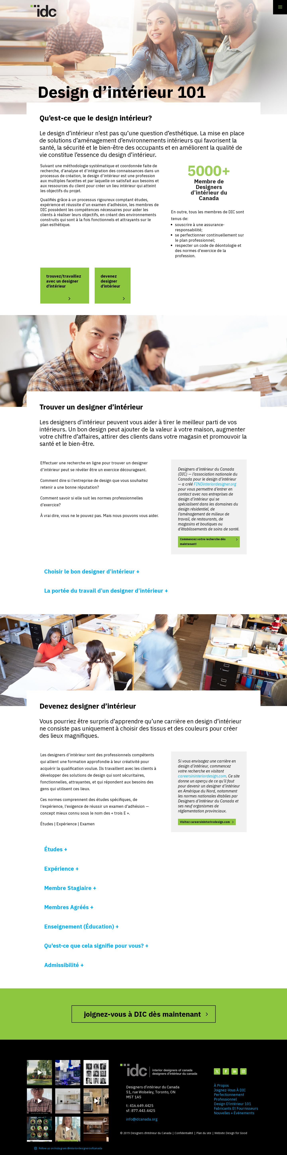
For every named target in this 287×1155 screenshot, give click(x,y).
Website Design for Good (230, 1133)
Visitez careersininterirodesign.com (205, 822)
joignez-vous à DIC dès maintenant (142, 1014)
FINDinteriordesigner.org (215, 484)
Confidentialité (184, 1133)
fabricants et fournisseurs (236, 1108)
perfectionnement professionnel (229, 1097)
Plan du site (204, 1133)
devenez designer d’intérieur (110, 281)
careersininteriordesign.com (202, 776)
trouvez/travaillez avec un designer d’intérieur (63, 281)
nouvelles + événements (234, 1113)
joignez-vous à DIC (230, 1090)
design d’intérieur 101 (232, 1104)
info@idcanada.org (141, 1119)
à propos (221, 1085)
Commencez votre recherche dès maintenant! (203, 541)
